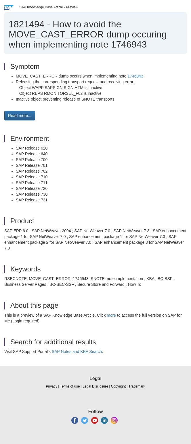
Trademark (137, 386)
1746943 (135, 76)
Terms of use (70, 386)
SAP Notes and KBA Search (77, 351)
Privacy (51, 386)
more (111, 315)
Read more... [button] (19, 115)
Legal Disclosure (95, 386)
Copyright (118, 386)
